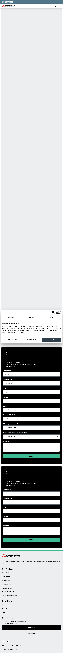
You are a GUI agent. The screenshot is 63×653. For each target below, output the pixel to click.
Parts (3, 605)
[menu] (60, 6)
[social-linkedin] (7, 641)
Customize (31, 339)
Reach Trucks (6, 573)
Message (6, 441)
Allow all (51, 339)
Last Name (6, 379)
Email (4, 388)
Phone (5, 397)
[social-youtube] (3, 641)
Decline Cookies (12, 339)
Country (5, 406)
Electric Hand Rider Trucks (9, 592)
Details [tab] (31, 317)
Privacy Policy (6, 646)
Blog (3, 612)
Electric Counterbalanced (9, 595)
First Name (6, 371)
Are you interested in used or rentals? (15, 433)
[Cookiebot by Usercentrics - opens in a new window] (53, 312)
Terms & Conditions (17, 646)
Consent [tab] (11, 317)
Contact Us (31, 627)
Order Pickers (6, 576)
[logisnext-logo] (11, 555)
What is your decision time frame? (14, 424)
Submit (31, 456)
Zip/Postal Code (8, 415)
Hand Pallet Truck (7, 588)
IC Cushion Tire (6, 584)
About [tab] (52, 317)
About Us (4, 608)
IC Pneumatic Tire (7, 580)
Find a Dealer (31, 633)
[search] (56, 6)
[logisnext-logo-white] (7, 2)
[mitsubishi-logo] (8, 6)
